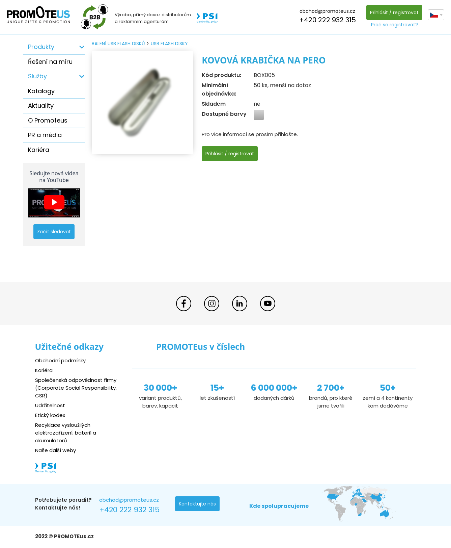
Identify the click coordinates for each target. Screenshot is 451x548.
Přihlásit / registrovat (394, 12)
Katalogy (41, 91)
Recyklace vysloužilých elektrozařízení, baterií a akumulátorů (65, 432)
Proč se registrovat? (394, 24)
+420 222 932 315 (327, 20)
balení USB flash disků (118, 43)
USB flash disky (169, 43)
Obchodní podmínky (60, 360)
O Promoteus (47, 120)
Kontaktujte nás (197, 503)
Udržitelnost (50, 405)
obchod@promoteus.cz (327, 11)
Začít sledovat (54, 231)
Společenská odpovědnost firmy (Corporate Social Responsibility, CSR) (76, 387)
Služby (37, 76)
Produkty (41, 47)
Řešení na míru (50, 61)
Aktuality (41, 105)
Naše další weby (55, 450)
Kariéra (38, 150)
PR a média (45, 135)
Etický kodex (50, 415)
